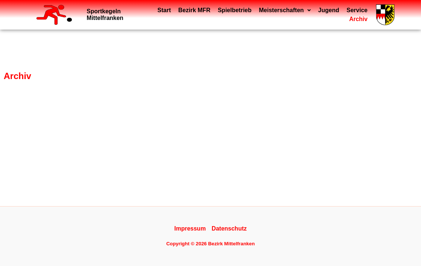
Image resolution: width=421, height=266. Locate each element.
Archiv (358, 14)
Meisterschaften (259, 14)
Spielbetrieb (209, 14)
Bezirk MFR (169, 14)
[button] (259, 14)
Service (331, 14)
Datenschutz (229, 228)
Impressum (190, 228)
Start (138, 14)
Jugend (302, 14)
